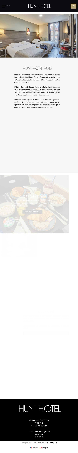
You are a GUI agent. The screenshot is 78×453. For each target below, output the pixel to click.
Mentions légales (51, 443)
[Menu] (6, 6)
